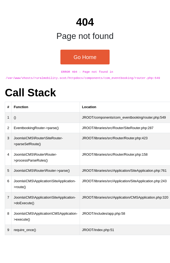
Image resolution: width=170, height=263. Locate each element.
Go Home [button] (85, 57)
